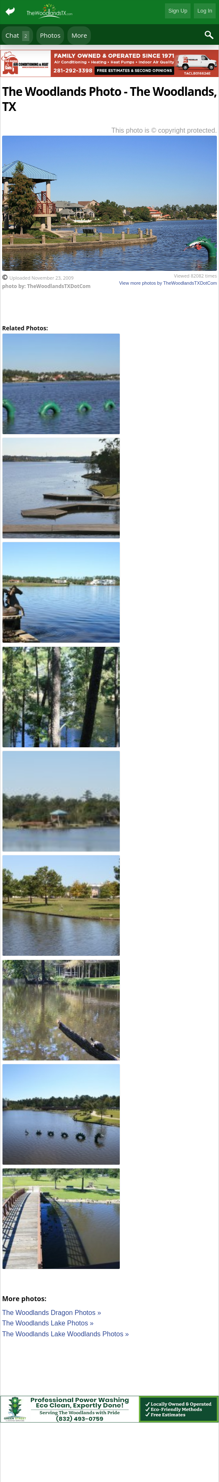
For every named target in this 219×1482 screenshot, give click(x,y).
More (79, 35)
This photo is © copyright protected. (164, 130)
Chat (17, 36)
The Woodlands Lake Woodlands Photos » (65, 1334)
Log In (204, 11)
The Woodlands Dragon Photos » (51, 1312)
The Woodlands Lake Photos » (48, 1323)
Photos (50, 35)
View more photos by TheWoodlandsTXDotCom (168, 283)
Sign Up (178, 11)
